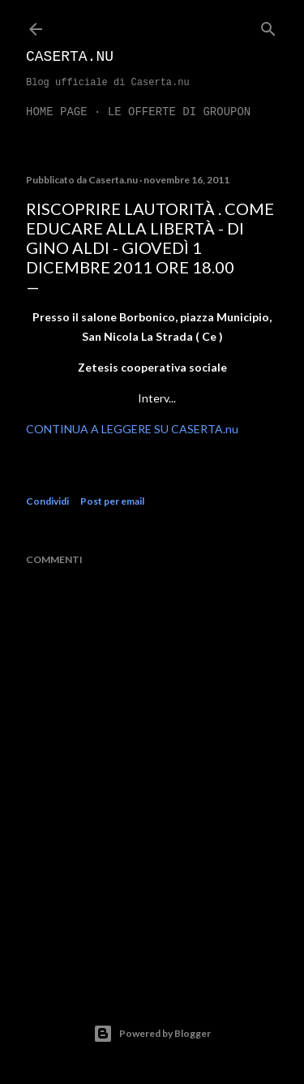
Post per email (112, 501)
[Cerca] (268, 25)
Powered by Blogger (152, 1033)
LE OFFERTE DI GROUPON (179, 111)
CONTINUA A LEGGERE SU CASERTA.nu (132, 429)
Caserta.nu (69, 57)
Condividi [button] (47, 501)
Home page (57, 111)
